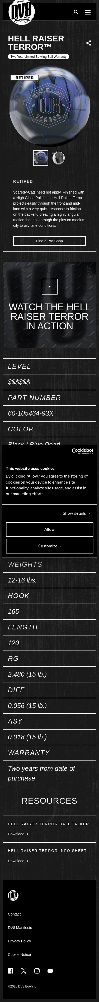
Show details (74, 513)
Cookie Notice (19, 954)
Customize (47, 546)
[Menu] (88, 12)
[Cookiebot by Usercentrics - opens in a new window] (70, 451)
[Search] (76, 12)
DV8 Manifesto (20, 928)
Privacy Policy (19, 941)
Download (18, 834)
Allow (49, 529)
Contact (14, 914)
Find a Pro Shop (49, 241)
